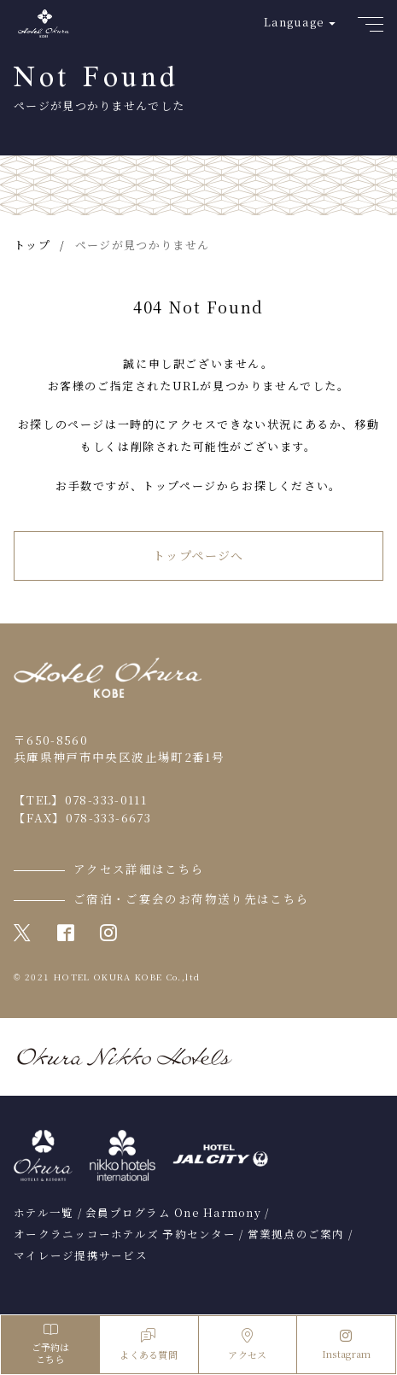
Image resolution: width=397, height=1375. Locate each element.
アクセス (247, 1344)
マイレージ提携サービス (81, 1255)
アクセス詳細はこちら (139, 868)
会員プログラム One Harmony (173, 1212)
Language (294, 22)
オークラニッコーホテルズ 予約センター (125, 1234)
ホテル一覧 (43, 1212)
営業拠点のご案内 (296, 1234)
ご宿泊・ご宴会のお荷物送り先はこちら (191, 898)
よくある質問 (149, 1344)
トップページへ (198, 555)
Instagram (346, 1345)
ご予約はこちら (50, 1345)
